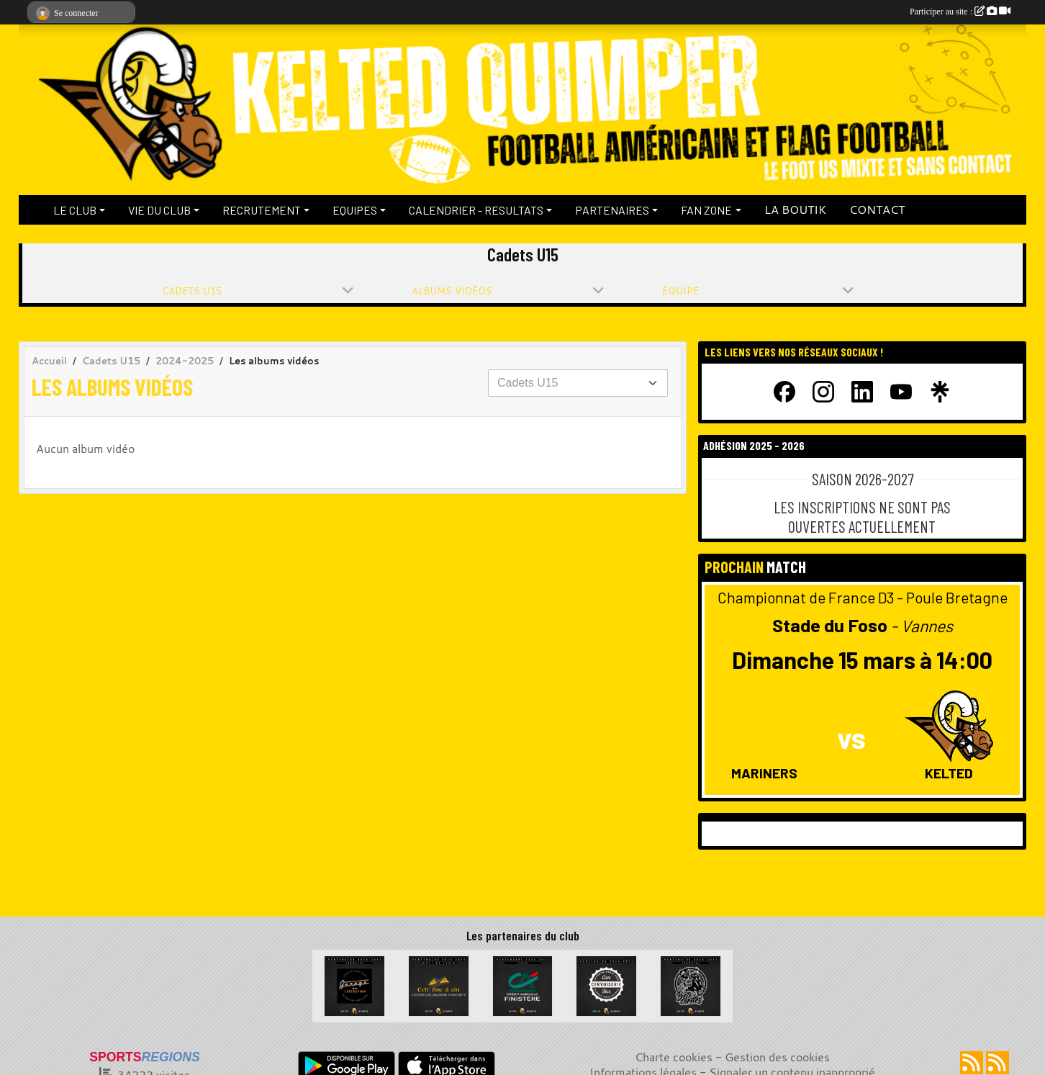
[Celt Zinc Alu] (438, 984)
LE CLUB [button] (74, 210)
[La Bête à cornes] (690, 984)
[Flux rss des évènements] (997, 1062)
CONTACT (877, 209)
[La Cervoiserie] (606, 984)
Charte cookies (673, 1057)
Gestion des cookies (777, 1057)
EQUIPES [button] (354, 210)
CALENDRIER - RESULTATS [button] (476, 210)
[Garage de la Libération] (354, 984)
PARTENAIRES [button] (612, 210)
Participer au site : (960, 11)
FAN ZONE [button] (706, 210)
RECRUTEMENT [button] (261, 210)
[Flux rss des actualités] (971, 1062)
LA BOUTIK (795, 209)
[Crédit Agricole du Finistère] (522, 984)
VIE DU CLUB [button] (159, 210)
